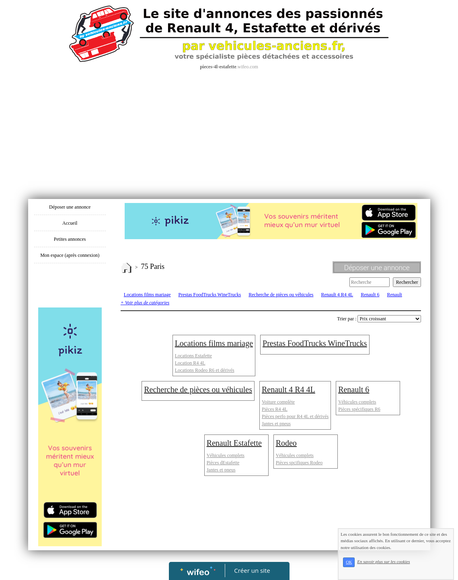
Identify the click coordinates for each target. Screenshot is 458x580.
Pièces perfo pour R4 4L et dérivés (295, 416)
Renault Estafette (234, 443)
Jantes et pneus (276, 423)
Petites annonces (70, 239)
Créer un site (252, 570)
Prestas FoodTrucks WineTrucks (209, 294)
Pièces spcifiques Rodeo (299, 462)
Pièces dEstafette (223, 462)
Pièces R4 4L (275, 409)
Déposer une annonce (69, 207)
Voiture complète (278, 402)
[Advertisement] (229, 130)
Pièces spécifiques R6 (359, 409)
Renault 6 (370, 294)
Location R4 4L (190, 363)
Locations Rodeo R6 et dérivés (204, 370)
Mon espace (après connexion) (69, 255)
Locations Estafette (193, 356)
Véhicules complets (357, 402)
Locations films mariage (147, 294)
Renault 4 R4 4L (337, 294)
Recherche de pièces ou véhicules (281, 294)
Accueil (69, 223)
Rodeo (286, 443)
